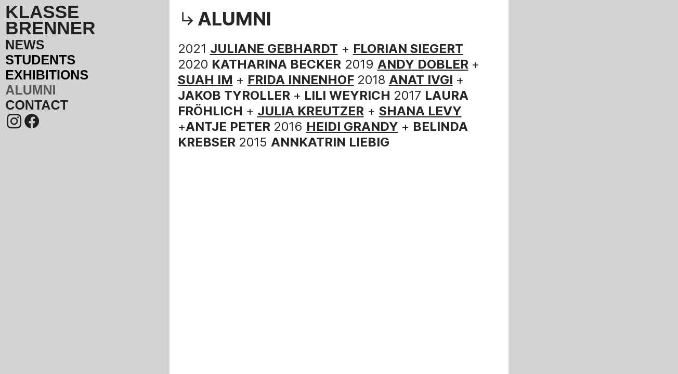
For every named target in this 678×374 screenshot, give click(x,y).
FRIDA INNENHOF (300, 79)
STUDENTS (40, 59)
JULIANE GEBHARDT (274, 48)
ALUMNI (30, 90)
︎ (32, 121)
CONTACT (36, 105)
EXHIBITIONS (46, 75)
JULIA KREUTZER (310, 110)
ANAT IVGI (421, 79)
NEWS (24, 44)
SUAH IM (205, 79)
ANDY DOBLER (422, 64)
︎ (14, 121)
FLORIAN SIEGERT (408, 48)
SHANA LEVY (420, 110)
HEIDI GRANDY (352, 126)
